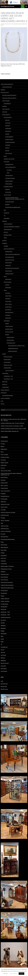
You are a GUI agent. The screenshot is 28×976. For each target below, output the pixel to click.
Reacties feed (4, 686)
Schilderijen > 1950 (8, 379)
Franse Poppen (7, 359)
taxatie (2, 639)
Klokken (4, 240)
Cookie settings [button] (13, 973)
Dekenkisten (8, 279)
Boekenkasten (8, 251)
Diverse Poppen (7, 367)
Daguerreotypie (9, 164)
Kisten (5, 276)
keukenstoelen (10, 340)
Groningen (8, 131)
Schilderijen (5, 373)
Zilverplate (6, 212)
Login (2, 681)
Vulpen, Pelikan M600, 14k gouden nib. (10, 431)
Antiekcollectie (5, 92)
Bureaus (7, 284)
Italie (8, 172)
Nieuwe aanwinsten (7, 87)
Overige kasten (4, 590)
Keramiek (4, 221)
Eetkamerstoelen (11, 343)
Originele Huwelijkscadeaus (9, 98)
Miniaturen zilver (9, 201)
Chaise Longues (9, 326)
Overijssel (7, 145)
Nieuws (2, 403)
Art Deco (6, 232)
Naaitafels (7, 298)
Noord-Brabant (9, 136)
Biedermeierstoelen (13, 348)
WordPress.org (4, 689)
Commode (3, 460)
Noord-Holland (9, 139)
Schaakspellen (7, 103)
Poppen (4, 354)
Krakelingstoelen (12, 351)
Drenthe (7, 120)
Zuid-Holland (8, 153)
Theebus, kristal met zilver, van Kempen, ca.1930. (12, 426)
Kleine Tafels (8, 296)
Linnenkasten (4, 563)
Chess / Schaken (6, 100)
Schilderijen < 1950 (8, 376)
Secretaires (8, 287)
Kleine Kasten (8, 262)
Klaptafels (7, 293)
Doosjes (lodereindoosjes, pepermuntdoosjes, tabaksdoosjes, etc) (14, 198)
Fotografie (6, 161)
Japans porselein (8, 229)
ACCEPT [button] (21, 973)
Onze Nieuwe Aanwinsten (7, 84)
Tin (4, 215)
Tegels (5, 237)
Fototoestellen (9, 175)
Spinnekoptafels (9, 312)
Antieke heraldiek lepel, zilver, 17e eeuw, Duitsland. (12, 423)
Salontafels (8, 309)
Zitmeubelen (7, 320)
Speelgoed (4, 381)
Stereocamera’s (9, 181)
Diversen (4, 106)
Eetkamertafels (4, 482)
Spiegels (2, 631)
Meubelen (4, 243)
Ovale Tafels (8, 301)
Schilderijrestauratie (7, 395)
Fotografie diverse (10, 178)
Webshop (3, 89)
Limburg (7, 134)
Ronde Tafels (8, 307)
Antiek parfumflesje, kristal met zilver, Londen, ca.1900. (13, 428)
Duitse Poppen (7, 362)
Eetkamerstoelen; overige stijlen (16, 345)
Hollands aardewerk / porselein (12, 226)
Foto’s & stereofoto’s (10, 167)
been (5, 210)
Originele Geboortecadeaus (9, 95)
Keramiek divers (8, 235)
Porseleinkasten (9, 273)
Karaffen (7, 189)
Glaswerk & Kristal (8, 186)
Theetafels (7, 315)
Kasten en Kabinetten (9, 248)
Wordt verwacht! (5, 390)
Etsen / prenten (6, 109)
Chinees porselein (8, 224)
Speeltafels (3, 628)
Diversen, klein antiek (9, 159)
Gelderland (8, 128)
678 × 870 (11, 23)
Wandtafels (8, 318)
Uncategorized (4, 647)
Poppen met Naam (8, 365)
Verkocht (4, 384)
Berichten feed (4, 683)
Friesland (7, 125)
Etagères (6, 246)
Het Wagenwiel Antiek (7, 6)
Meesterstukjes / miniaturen (12, 268)
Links (2, 401)
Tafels (5, 290)
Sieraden (7, 204)
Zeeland (7, 150)
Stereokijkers (8, 183)
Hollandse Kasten (9, 257)
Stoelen (7, 334)
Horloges (4, 112)
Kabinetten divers (9, 260)
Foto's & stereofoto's (5, 491)
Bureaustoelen (10, 337)
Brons (5, 156)
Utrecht (7, 147)
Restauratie (3, 392)
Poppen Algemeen (8, 356)
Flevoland (7, 123)
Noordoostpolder (10, 142)
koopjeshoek (5, 387)
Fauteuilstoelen (9, 331)
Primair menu (26, 6)
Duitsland (9, 170)
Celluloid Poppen (9, 370)
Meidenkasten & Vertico (6, 569)
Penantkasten (8, 271)
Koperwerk (6, 218)
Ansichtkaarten (8, 117)
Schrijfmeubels (7, 282)
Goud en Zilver (7, 195)
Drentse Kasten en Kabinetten (12, 254)
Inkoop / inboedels (5, 398)
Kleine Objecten (6, 114)
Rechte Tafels (8, 304)
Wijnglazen (8, 192)
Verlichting (3, 655)
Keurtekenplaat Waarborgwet (12, 207)
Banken (7, 323)
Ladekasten (8, 265)
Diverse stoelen (9, 329)
